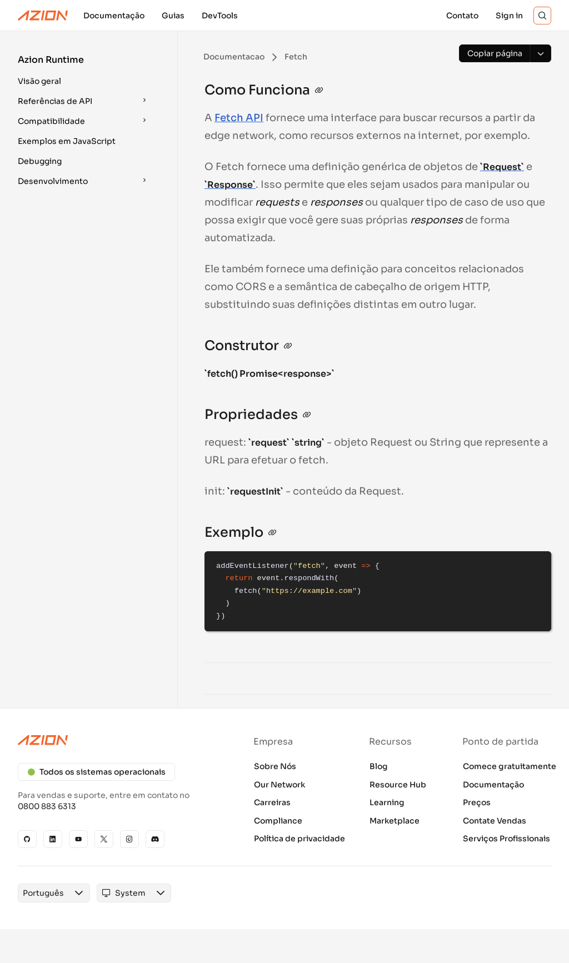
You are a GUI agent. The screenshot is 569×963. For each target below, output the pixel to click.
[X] (103, 839)
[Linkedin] (52, 839)
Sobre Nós (275, 766)
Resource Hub (398, 785)
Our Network (279, 785)
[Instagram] (129, 839)
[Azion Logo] (43, 16)
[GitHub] (27, 839)
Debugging (40, 161)
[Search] (542, 15)
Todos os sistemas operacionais (96, 772)
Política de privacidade (299, 839)
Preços (477, 802)
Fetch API (238, 118)
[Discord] (155, 839)
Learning (387, 802)
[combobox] (43, 893)
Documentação (493, 785)
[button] (84, 72)
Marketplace (395, 821)
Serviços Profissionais (506, 839)
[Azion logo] (118, 740)
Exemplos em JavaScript (67, 141)
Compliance (278, 821)
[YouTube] (78, 839)
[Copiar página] (494, 53)
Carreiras (272, 802)
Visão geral (39, 81)
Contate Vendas (494, 821)
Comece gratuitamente (509, 766)
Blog (379, 766)
